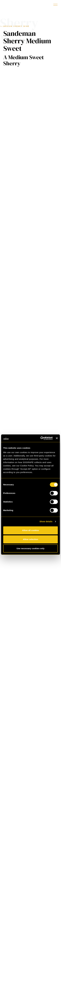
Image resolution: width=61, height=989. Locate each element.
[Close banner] (57, 438)
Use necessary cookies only (30, 548)
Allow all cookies (30, 530)
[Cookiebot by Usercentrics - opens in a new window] (40, 438)
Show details (46, 521)
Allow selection (30, 539)
